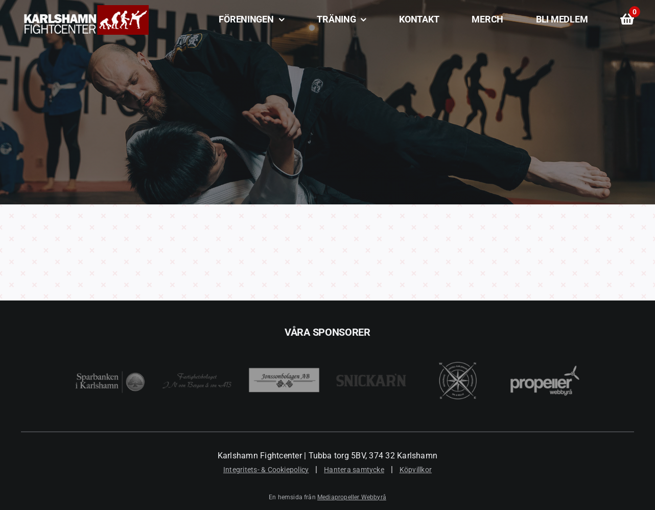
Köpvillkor (416, 470)
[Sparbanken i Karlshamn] (110, 345)
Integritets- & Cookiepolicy (266, 470)
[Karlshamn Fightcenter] (85, 9)
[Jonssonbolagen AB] (283, 345)
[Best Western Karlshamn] (458, 345)
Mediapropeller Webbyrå (351, 497)
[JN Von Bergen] (197, 345)
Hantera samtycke (354, 470)
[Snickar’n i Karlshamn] (371, 345)
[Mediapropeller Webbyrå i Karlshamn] (544, 345)
